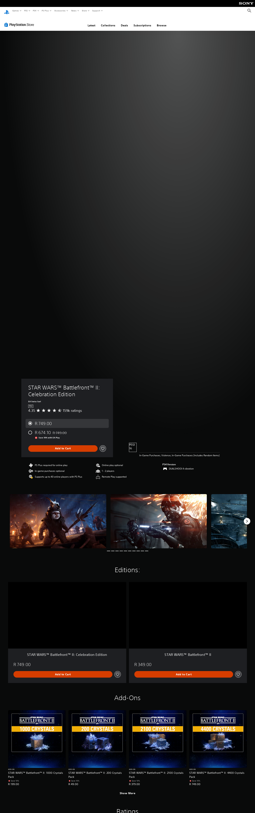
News (73, 10)
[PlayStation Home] (6, 11)
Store (84, 10)
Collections (108, 21)
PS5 (26, 10)
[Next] (247, 517)
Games (15, 10)
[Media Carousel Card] (58, 517)
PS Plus (45, 10)
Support (96, 10)
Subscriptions (142, 21)
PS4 (35, 10)
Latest (91, 21)
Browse (161, 21)
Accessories (59, 10)
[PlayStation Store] (20, 21)
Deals (124, 21)
